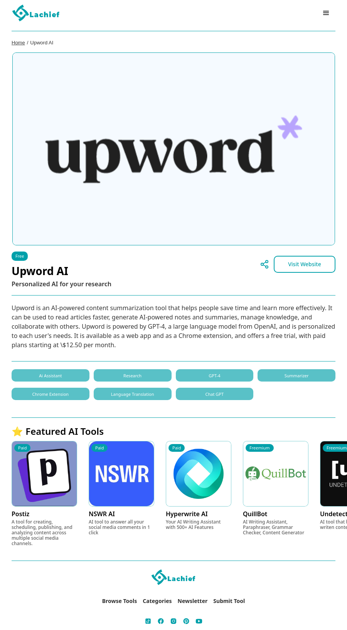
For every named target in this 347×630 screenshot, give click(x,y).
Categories (157, 601)
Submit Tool (229, 601)
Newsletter (193, 601)
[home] (36, 13)
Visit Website (304, 264)
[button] (326, 13)
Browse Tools (119, 601)
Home (18, 43)
